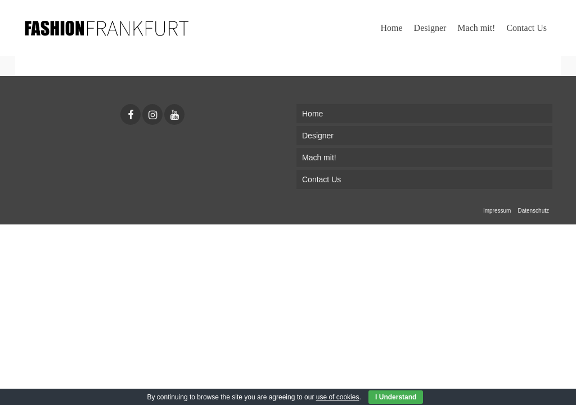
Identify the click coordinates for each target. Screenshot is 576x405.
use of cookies (337, 397)
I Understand (395, 397)
